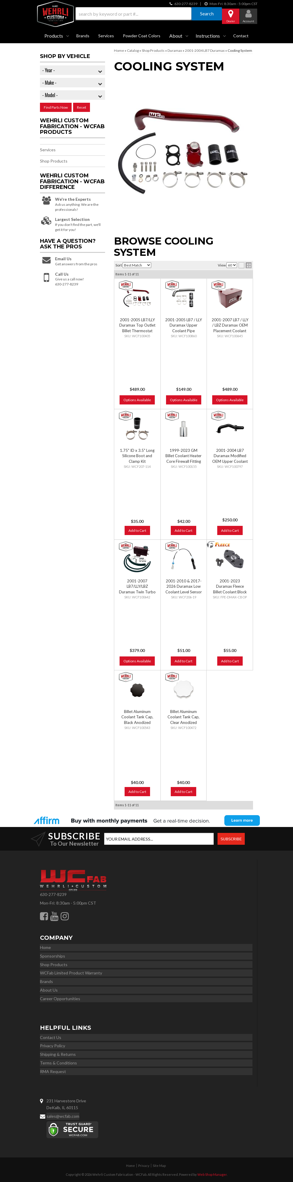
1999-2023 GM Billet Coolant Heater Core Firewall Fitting (183, 455)
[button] (146, 13)
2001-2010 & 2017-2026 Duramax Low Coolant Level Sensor (183, 586)
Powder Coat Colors (141, 35)
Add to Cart (137, 530)
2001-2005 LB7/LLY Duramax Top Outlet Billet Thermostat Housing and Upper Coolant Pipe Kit (137, 330)
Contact (241, 35)
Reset (81, 107)
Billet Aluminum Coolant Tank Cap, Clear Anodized (183, 717)
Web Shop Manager (212, 1174)
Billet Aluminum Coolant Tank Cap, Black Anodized (137, 717)
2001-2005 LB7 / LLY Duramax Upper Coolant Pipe (183, 325)
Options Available (137, 400)
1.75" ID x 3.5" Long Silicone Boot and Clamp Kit (137, 455)
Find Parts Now (56, 107)
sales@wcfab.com (62, 1116)
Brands (82, 35)
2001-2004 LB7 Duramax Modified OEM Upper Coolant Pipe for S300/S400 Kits (230, 461)
